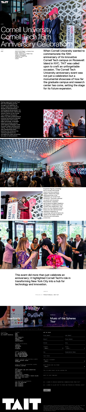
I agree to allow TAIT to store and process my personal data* (63, 385)
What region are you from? (51, 365)
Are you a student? (49, 359)
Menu (44, 2)
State (66, 346)
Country (45, 346)
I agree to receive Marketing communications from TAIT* (61, 382)
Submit (47, 390)
